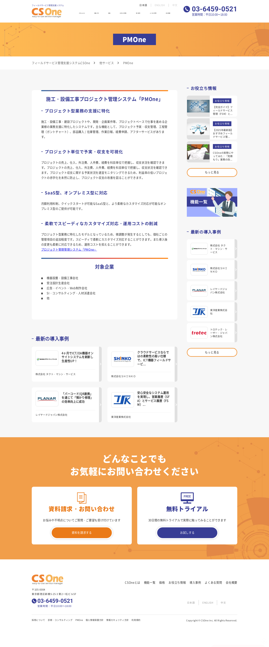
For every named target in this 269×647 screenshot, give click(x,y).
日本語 (142, 5)
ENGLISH (159, 5)
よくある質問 (156, 15)
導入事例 (140, 15)
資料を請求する (82, 533)
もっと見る (212, 172)
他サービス (106, 63)
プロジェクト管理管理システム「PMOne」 (69, 249)
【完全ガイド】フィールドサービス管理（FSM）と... (222, 110)
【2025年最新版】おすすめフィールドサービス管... (223, 133)
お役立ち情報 (124, 15)
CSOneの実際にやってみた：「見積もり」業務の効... (223, 156)
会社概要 (172, 15)
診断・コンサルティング (60, 620)
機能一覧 (101, 15)
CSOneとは (86, 15)
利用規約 (136, 620)
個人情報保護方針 (95, 620)
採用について (38, 620)
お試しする (187, 533)
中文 (174, 5)
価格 (112, 15)
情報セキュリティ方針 (117, 620)
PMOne (79, 620)
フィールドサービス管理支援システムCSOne (61, 63)
